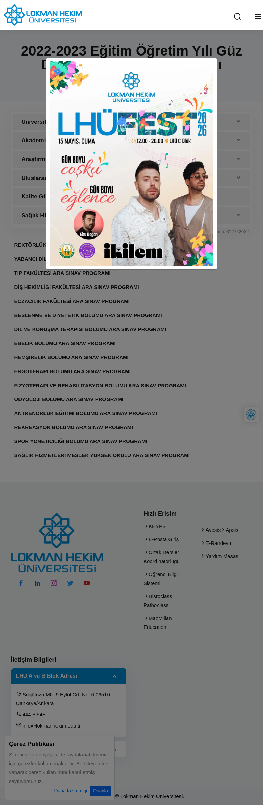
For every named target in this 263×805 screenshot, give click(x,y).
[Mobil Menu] (258, 17)
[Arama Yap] (237, 17)
